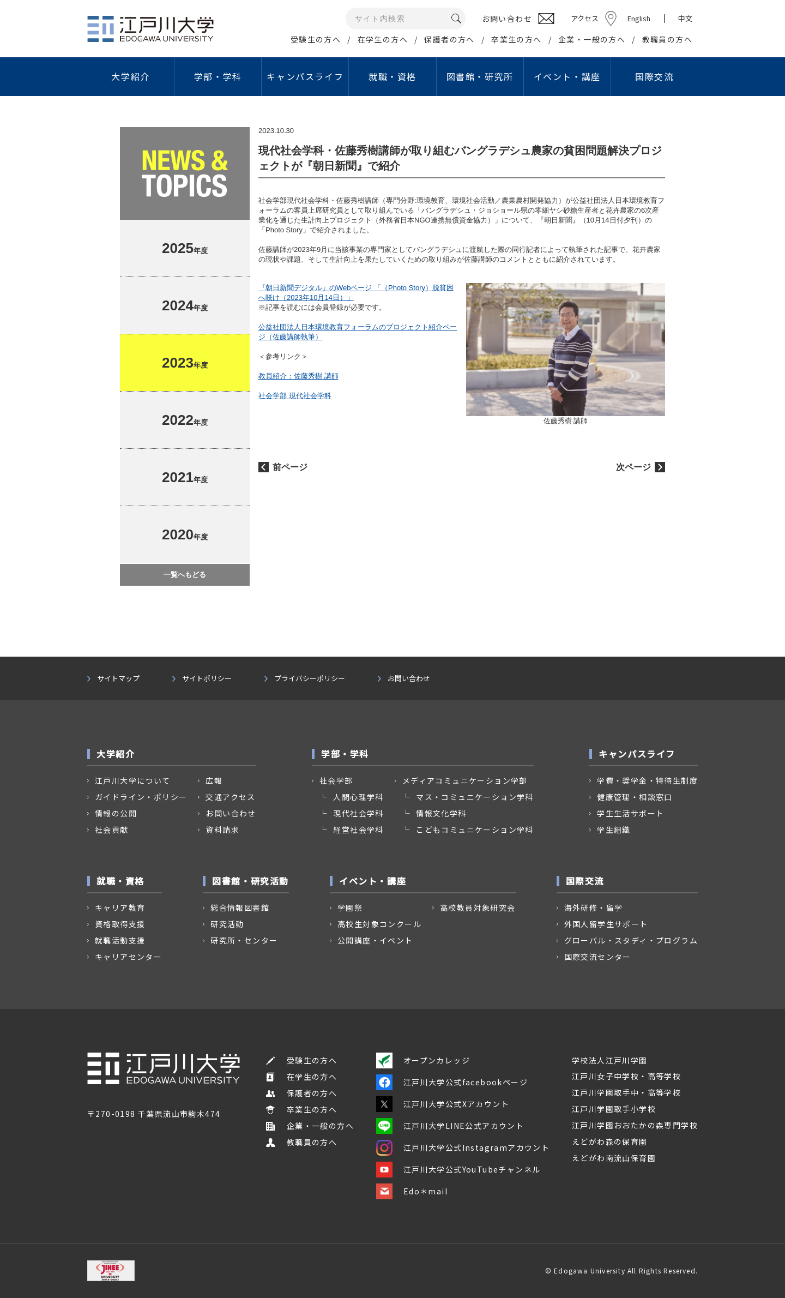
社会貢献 (112, 829)
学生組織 (614, 829)
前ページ (290, 467)
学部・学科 (218, 76)
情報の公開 (116, 813)
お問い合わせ (409, 678)
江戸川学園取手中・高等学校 (626, 1092)
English (638, 18)
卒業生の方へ (516, 39)
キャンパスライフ (305, 76)
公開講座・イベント (375, 940)
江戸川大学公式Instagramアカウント (463, 1147)
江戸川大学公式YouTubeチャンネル (458, 1169)
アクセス (585, 18)
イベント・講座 (567, 76)
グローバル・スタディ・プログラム (631, 940)
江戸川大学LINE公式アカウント (450, 1125)
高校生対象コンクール (379, 923)
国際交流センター (597, 956)
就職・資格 (392, 76)
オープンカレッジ (423, 1060)
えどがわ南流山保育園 (614, 1157)
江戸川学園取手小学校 (614, 1108)
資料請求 (222, 829)
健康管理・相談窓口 (635, 796)
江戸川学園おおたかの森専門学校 (635, 1125)
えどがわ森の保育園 (610, 1141)
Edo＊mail (412, 1191)
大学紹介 (130, 76)
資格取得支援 (120, 923)
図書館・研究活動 (250, 880)
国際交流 (654, 76)
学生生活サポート (630, 813)
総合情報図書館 (239, 907)
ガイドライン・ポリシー (141, 796)
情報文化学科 (441, 813)
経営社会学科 (358, 829)
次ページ (633, 467)
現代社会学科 (358, 813)
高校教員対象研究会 (478, 907)
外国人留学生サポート (606, 923)
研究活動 (227, 923)
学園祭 (350, 907)
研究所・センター (243, 940)
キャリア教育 (120, 907)
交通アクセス (230, 796)
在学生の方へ (383, 39)
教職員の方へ (667, 39)
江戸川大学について (133, 780)
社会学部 (336, 780)
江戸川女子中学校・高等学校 (626, 1076)
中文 (685, 18)
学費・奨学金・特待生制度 (647, 780)
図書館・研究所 (480, 76)
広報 (214, 780)
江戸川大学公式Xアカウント (442, 1103)
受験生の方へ (316, 39)
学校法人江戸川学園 (610, 1060)
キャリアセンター (128, 956)
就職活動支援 (120, 940)
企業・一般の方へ (591, 39)
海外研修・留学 (593, 907)
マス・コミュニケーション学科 (475, 796)
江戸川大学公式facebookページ (452, 1082)
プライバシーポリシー (309, 678)
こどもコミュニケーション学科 (475, 829)
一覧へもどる (185, 574)
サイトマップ (118, 678)
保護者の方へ (449, 39)
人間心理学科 (358, 796)
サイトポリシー (207, 678)
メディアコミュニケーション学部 (465, 780)
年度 (185, 248)
